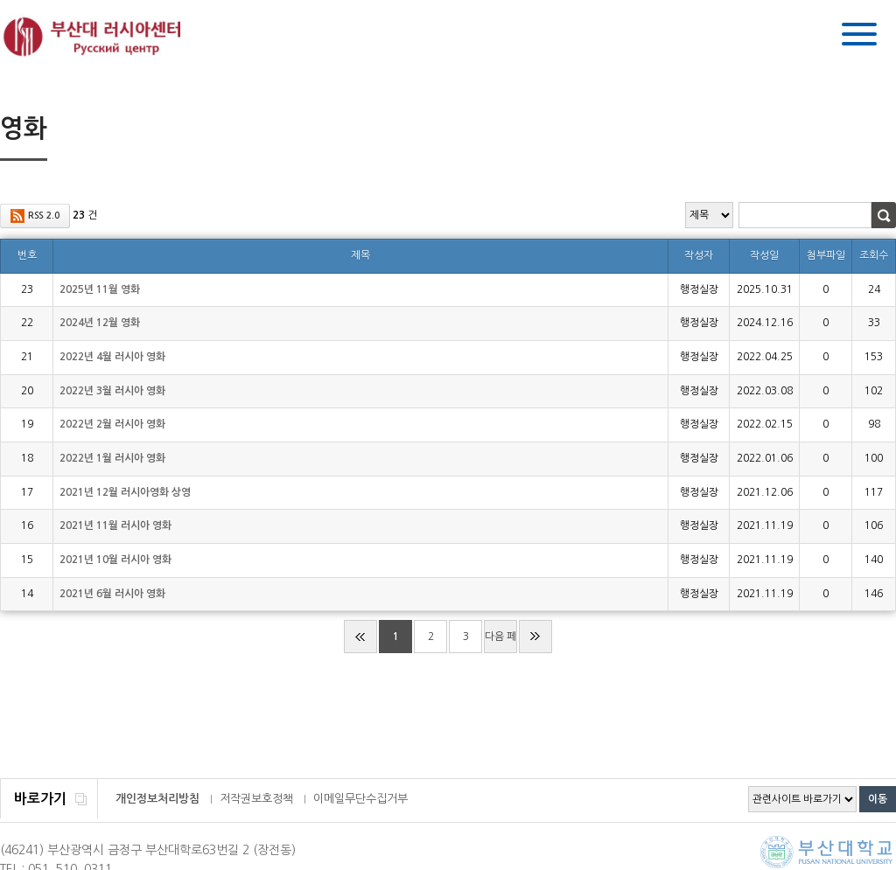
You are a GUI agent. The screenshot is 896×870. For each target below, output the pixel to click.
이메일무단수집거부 (360, 798)
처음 (360, 636)
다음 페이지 (500, 642)
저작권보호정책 (256, 798)
